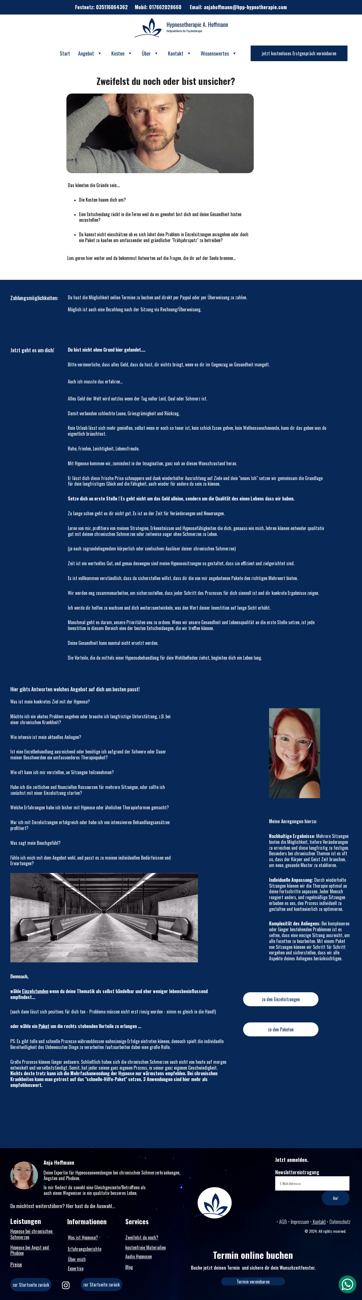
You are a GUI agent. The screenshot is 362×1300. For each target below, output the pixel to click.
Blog (129, 1268)
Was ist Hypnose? (83, 1238)
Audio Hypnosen (138, 1257)
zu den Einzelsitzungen (281, 1001)
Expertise (75, 1269)
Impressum (300, 1222)
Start (65, 53)
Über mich (77, 1260)
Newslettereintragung (297, 1180)
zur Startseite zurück (101, 1287)
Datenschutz (340, 1222)
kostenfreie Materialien (145, 1248)
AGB (283, 1222)
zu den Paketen (281, 1032)
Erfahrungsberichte (84, 1250)
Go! (335, 1206)
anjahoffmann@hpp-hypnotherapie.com (245, 7)
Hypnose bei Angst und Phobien (30, 1252)
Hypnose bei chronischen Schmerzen (32, 1236)
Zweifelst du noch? (141, 1238)
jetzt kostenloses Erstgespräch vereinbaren (299, 53)
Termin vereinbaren (253, 1283)
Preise (16, 1265)
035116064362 (112, 7)
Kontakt (318, 1222)
